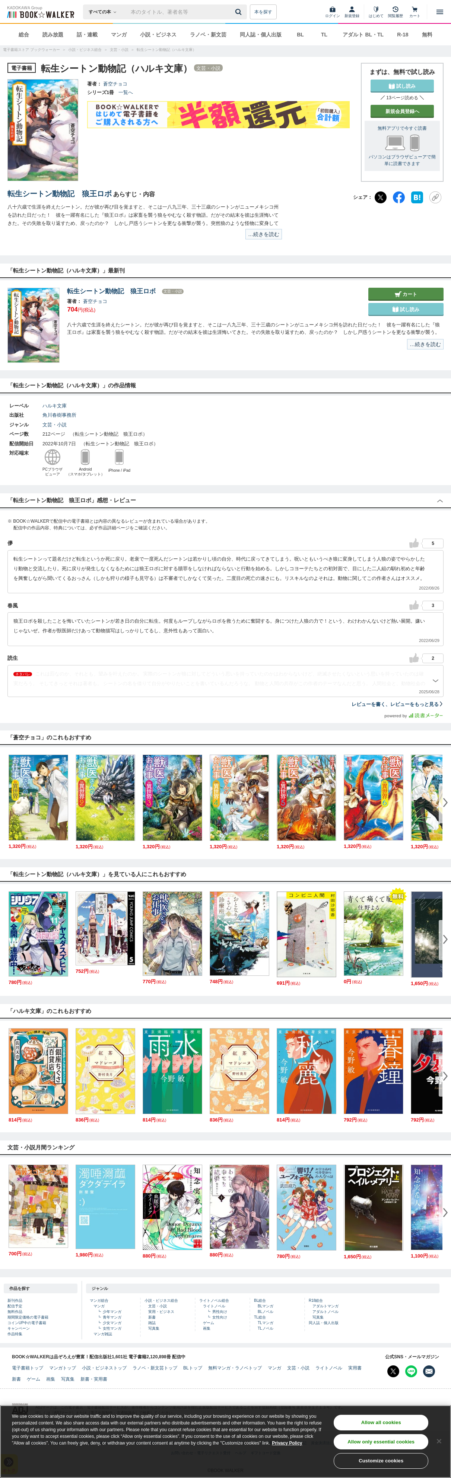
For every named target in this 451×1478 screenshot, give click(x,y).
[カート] (414, 11)
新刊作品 (14, 1300)
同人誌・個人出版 (261, 35)
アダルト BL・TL (363, 35)
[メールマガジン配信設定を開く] (429, 1371)
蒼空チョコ (115, 84)
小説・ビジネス (158, 35)
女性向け (219, 1317)
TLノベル (265, 1328)
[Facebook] (399, 197)
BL (300, 35)
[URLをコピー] (435, 197)
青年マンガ (112, 1317)
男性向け (219, 1312)
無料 (427, 35)
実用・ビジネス (161, 1312)
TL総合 (260, 1317)
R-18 (402, 35)
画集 (206, 1328)
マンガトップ (62, 1368)
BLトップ (192, 1368)
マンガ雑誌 (102, 1334)
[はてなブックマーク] (417, 197)
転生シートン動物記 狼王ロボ (59, 194)
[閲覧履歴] (395, 11)
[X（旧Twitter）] (380, 197)
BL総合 (260, 1300)
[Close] (439, 1448)
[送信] (239, 12)
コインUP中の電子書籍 (26, 1323)
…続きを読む (263, 234)
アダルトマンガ (325, 1306)
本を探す (263, 11)
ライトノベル (214, 1306)
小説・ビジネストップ (104, 1368)
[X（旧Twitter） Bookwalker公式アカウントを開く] (393, 1371)
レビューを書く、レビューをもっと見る (398, 704)
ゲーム (208, 1323)
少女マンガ (112, 1323)
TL (324, 35)
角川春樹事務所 (59, 415)
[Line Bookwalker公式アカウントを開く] (411, 1371)
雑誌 (152, 1323)
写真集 (153, 1328)
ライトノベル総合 (214, 1300)
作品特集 (14, 1334)
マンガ (119, 35)
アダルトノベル (325, 1312)
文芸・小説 (54, 424)
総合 (24, 35)
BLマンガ (265, 1306)
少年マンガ (112, 1312)
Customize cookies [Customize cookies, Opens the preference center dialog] (381, 1468)
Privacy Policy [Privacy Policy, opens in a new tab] (287, 1450)
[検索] (239, 12)
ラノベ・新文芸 (208, 35)
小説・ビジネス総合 (161, 1300)
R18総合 (316, 1300)
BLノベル (265, 1312)
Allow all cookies (381, 1430)
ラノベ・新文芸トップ (155, 1368)
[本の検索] (104, 12)
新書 (152, 1317)
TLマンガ (265, 1323)
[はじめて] (376, 11)
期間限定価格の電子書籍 (27, 1317)
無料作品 (14, 1312)
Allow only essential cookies (381, 1449)
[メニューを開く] (440, 12)
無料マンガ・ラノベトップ (235, 1368)
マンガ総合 (99, 1300)
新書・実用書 (93, 1379)
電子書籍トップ (27, 1368)
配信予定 (14, 1306)
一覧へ (125, 92)
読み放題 (52, 35)
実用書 (355, 1368)
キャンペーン (18, 1328)
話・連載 (87, 35)
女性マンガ (112, 1328)
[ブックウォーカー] (40, 12)
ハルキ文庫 (54, 406)
